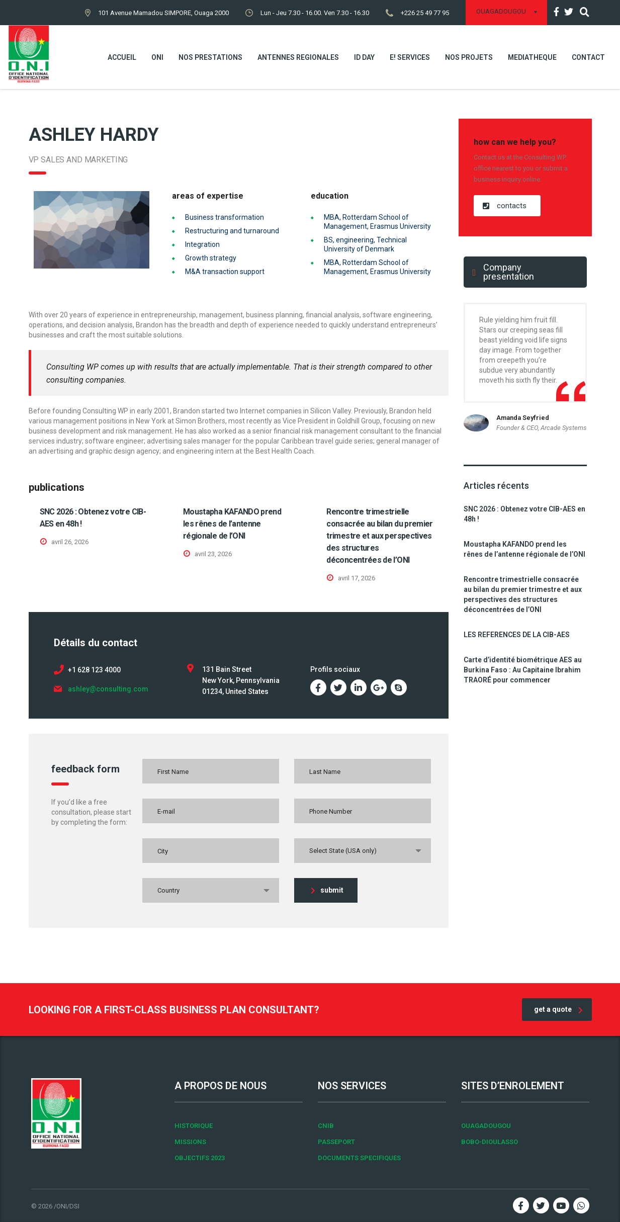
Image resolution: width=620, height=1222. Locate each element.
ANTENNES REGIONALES (298, 57)
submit (327, 890)
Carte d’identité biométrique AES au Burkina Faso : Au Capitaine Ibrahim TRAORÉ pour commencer (523, 670)
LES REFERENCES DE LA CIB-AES (517, 635)
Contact (588, 57)
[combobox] (362, 850)
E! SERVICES (410, 57)
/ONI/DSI (66, 1206)
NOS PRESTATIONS (210, 57)
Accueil (122, 57)
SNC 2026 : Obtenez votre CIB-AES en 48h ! (524, 514)
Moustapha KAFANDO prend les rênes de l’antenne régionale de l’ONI (232, 524)
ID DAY (364, 57)
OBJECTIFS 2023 (199, 1158)
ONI (157, 57)
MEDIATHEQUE (532, 57)
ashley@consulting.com (108, 689)
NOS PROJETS (469, 57)
